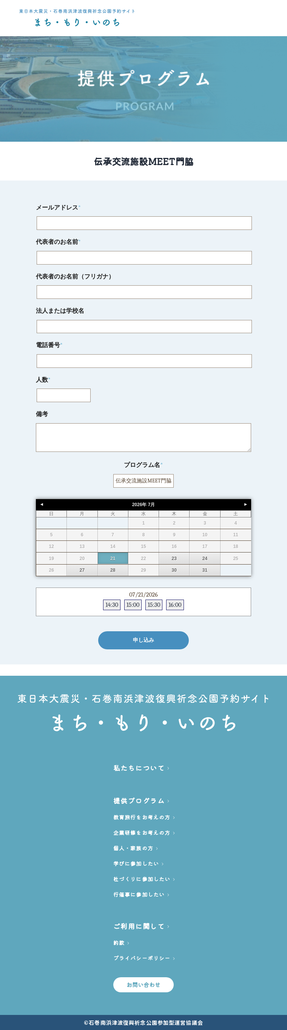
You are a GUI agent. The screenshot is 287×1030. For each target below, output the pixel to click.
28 (112, 570)
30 (174, 570)
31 (204, 570)
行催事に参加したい (139, 894)
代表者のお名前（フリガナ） (75, 276)
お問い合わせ (144, 985)
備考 (42, 414)
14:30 (111, 604)
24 (204, 558)
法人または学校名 (60, 311)
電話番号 (49, 345)
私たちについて (139, 768)
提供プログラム (139, 800)
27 (82, 570)
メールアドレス (58, 207)
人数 (43, 379)
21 (112, 558)
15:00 (133, 604)
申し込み (143, 640)
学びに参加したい (136, 863)
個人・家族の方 (133, 848)
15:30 (154, 604)
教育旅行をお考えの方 (141, 817)
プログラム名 (143, 465)
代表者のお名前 (58, 242)
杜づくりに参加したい (141, 879)
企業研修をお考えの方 (141, 832)
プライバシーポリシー (141, 958)
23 (174, 558)
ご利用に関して (139, 926)
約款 (119, 942)
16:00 (174, 604)
